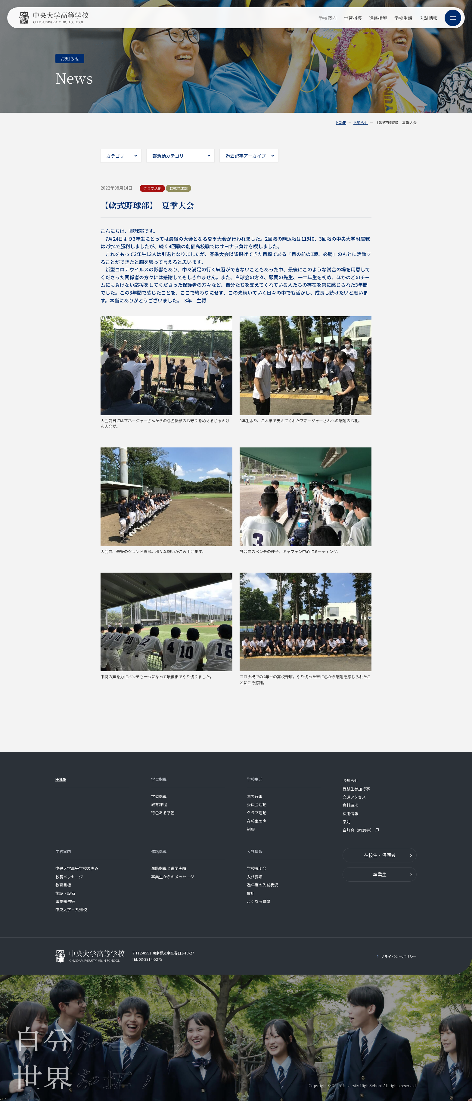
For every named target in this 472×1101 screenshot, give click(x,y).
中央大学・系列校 (71, 909)
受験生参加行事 (356, 789)
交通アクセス (354, 797)
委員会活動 (256, 804)
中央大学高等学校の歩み (76, 868)
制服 (251, 829)
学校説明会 (256, 868)
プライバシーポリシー (398, 956)
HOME (341, 122)
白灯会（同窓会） (361, 830)
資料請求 (350, 805)
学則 (346, 821)
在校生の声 (256, 821)
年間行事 (254, 796)
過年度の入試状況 (262, 885)
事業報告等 (65, 901)
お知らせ (360, 122)
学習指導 (159, 796)
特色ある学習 (163, 812)
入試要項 (254, 877)
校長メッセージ (69, 877)
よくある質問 (258, 901)
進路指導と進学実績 (168, 868)
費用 (251, 893)
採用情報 (350, 813)
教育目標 (63, 885)
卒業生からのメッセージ (172, 877)
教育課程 (159, 804)
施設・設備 (65, 893)
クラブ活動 (256, 812)
